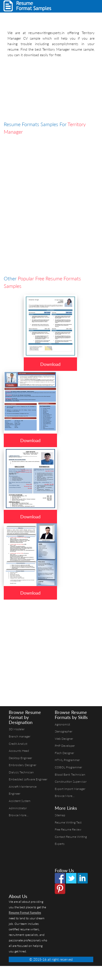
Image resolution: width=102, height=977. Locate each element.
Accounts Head (19, 751)
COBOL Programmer (68, 767)
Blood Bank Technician (70, 774)
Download (50, 364)
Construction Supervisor (70, 781)
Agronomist (62, 724)
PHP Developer (65, 746)
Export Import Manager (70, 789)
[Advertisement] (47, 90)
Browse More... (18, 815)
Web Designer (64, 739)
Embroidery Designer (22, 765)
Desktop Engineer (20, 758)
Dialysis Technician (21, 772)
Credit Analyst (18, 744)
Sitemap (60, 815)
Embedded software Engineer (28, 779)
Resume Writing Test (68, 822)
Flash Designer (64, 753)
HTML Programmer (67, 760)
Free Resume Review (68, 829)
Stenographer (63, 731)
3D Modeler (16, 729)
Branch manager (19, 736)
